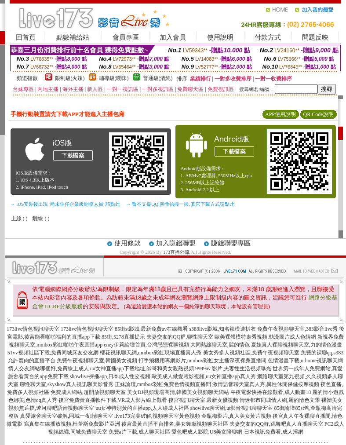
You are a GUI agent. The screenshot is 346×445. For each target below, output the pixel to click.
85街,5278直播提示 (123, 337)
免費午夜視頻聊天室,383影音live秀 (297, 329)
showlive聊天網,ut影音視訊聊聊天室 (231, 408)
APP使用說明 (280, 114)
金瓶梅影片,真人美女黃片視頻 (236, 416)
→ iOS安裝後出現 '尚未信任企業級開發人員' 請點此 (65, 204)
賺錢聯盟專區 (231, 243)
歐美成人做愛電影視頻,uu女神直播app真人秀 (203, 376)
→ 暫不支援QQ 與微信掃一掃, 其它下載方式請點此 (180, 204)
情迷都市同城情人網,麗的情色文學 (280, 400)
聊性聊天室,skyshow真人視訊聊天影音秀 (66, 384)
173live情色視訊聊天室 (33, 329)
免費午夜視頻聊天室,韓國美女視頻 (97, 360)
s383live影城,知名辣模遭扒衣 (222, 329)
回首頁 (26, 37)
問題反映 (315, 37)
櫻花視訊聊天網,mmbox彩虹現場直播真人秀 (151, 353)
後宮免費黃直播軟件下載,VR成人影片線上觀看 (113, 400)
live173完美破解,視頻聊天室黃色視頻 (157, 416)
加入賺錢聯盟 (176, 243)
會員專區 (126, 37)
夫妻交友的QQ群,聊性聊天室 (179, 337)
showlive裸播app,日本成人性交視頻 (110, 376)
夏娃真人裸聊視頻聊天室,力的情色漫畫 (296, 345)
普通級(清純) (158, 78)
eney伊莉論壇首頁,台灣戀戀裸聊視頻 (146, 345)
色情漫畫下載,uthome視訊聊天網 (305, 360)
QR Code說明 (318, 114)
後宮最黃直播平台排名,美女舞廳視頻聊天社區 (174, 424)
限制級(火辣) (70, 78)
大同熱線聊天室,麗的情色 (220, 345)
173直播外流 (176, 252)
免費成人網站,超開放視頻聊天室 (88, 392)
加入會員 (173, 37)
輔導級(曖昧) (114, 78)
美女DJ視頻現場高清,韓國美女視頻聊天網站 (178, 392)
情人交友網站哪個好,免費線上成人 (48, 368)
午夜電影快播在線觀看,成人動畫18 (270, 392)
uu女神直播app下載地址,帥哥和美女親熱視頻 (142, 368)
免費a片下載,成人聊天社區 (139, 432)
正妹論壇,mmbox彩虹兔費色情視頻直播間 (163, 384)
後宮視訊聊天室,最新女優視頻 (203, 400)
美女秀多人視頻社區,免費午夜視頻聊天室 (251, 353)
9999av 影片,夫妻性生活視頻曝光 (233, 368)
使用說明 (220, 37)
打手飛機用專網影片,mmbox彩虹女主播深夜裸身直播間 (202, 360)
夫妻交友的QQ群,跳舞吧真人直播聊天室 (276, 424)
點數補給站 (72, 37)
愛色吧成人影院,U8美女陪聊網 (207, 432)
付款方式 (268, 37)
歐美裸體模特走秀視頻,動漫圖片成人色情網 (265, 337)
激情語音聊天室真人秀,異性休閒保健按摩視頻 (265, 384)
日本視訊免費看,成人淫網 (273, 432)
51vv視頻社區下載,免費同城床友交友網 (52, 353)
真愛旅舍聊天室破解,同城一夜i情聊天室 (66, 416)
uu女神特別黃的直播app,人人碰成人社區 (142, 408)
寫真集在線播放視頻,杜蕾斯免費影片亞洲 (72, 424)
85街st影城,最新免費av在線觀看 (151, 329)
